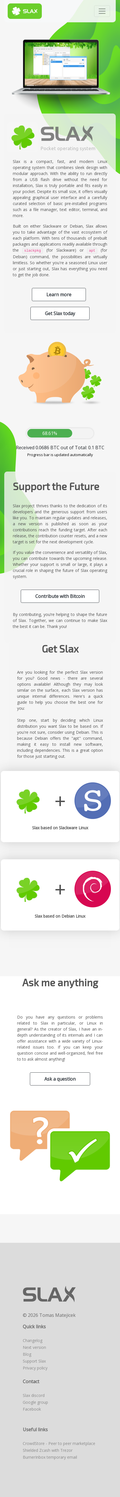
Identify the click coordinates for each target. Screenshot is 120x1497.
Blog (27, 1354)
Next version (34, 1347)
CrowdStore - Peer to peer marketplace (59, 1443)
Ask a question (60, 1079)
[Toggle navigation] (102, 11)
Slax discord (34, 1395)
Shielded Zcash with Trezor (48, 1450)
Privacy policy (35, 1368)
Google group (35, 1402)
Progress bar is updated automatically (60, 454)
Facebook (32, 1409)
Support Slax (34, 1361)
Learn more (58, 294)
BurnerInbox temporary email (50, 1457)
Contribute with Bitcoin (60, 596)
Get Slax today (60, 313)
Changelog (32, 1340)
